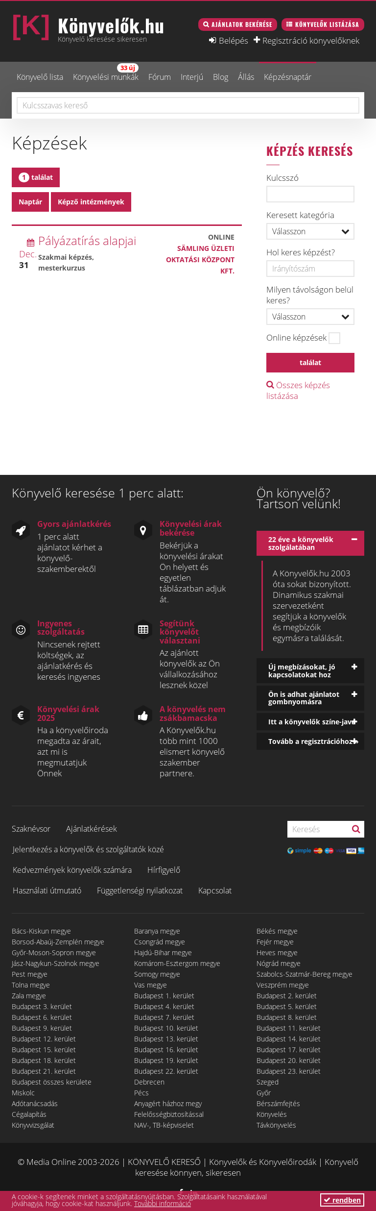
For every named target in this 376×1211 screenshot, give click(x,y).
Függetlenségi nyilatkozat (140, 890)
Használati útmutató (47, 890)
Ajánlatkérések (91, 828)
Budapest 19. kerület (166, 1060)
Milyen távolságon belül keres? (309, 295)
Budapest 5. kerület (287, 1006)
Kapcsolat (215, 890)
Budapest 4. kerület (164, 1006)
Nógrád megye (279, 963)
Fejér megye (275, 941)
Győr (264, 1092)
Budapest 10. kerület (166, 1028)
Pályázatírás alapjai (87, 240)
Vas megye (150, 984)
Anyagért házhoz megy (168, 1103)
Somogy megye (157, 974)
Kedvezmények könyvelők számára (72, 870)
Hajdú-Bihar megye (163, 952)
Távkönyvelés (276, 1125)
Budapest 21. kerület (44, 1071)
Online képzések (296, 337)
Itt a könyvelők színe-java (311, 721)
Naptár (30, 201)
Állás (246, 77)
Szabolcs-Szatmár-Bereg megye (304, 974)
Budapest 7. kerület (164, 1017)
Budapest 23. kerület (289, 1071)
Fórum (159, 77)
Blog (220, 77)
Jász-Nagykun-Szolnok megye (55, 963)
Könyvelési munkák (106, 72)
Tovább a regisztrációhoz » (313, 741)
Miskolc (23, 1092)
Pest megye (29, 974)
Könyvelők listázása (327, 24)
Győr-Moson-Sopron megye (54, 952)
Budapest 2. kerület (287, 995)
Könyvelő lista (40, 77)
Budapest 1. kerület (164, 995)
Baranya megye (157, 931)
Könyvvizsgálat (33, 1125)
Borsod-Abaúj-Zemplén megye (58, 941)
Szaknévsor (31, 828)
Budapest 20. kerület (289, 1060)
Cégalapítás (29, 1114)
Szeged (268, 1082)
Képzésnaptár (287, 77)
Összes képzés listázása (298, 390)
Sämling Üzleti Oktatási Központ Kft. (200, 259)
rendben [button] (342, 1200)
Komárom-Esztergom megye (177, 963)
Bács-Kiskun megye (41, 931)
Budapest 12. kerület (44, 1038)
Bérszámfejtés (278, 1103)
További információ (162, 1203)
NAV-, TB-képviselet (164, 1125)
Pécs (141, 1092)
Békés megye (277, 931)
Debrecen (149, 1082)
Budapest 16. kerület (166, 1049)
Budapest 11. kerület (289, 1028)
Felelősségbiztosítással (169, 1114)
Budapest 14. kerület (289, 1038)
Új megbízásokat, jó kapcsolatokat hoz (301, 670)
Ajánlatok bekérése (242, 24)
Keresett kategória (300, 215)
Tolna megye (31, 984)
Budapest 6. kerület (42, 1017)
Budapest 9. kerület (42, 1028)
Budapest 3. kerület (42, 1006)
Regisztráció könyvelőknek (310, 40)
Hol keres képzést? (300, 252)
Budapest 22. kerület (166, 1071)
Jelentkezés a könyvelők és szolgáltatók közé (88, 849)
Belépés (233, 40)
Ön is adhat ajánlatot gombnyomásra (303, 698)
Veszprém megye (283, 984)
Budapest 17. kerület (289, 1049)
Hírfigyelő (163, 870)
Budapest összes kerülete (52, 1082)
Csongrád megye (159, 941)
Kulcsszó (282, 178)
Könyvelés (272, 1114)
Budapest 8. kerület (287, 1017)
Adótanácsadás (35, 1103)
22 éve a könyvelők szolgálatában (300, 543)
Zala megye (29, 995)
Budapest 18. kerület (44, 1060)
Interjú (192, 77)
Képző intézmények (91, 201)
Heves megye (277, 952)
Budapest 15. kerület (44, 1049)
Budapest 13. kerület (166, 1038)
